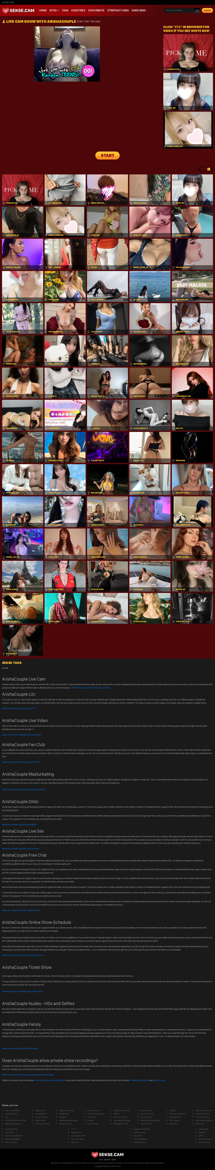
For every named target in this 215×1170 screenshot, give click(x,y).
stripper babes (65, 1124)
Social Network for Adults (15, 1120)
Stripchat (145, 1080)
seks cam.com (204, 1142)
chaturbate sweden (122, 1110)
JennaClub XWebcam (14, 1136)
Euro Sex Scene (120, 1117)
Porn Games (174, 1120)
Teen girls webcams (177, 1114)
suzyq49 (202, 1132)
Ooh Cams (9, 1132)
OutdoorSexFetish (66, 1110)
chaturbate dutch (203, 1114)
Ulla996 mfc (64, 1114)
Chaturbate (96, 10)
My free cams (159, 1080)
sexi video (138, 1136)
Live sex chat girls (12, 1110)
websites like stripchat (68, 1120)
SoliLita (90, 1120)
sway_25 (172, 1110)
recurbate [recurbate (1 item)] (5, 668)
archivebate (39, 1080)
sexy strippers (146, 1110)
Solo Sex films (146, 1124)
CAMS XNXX (139, 10)
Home (43, 10)
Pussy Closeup (41, 1117)
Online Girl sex (140, 1132)
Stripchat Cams (118, 10)
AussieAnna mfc (147, 1114)
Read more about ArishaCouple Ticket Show (22, 991)
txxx (7, 1117)
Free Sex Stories (202, 1117)
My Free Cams (8, 2)
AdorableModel (11, 1129)
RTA (101, 1160)
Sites (53, 10)
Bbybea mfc (40, 1110)
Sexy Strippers (93, 1110)
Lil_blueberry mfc (78, 1136)
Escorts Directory (206, 1139)
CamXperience (11, 1114)
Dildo (19, 824)
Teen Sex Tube (77, 1139)
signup (207, 10)
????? (73, 1129)
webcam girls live (42, 1124)
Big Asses (173, 1124)
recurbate (50, 1080)
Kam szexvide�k (12, 1139)
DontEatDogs (40, 1114)
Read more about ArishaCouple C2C (18, 708)
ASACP (107, 1160)
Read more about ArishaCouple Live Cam (91, 687)
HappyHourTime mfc (142, 1129)
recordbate (61, 1080)
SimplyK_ (63, 1117)
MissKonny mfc (140, 1142)
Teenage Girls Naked (122, 1120)
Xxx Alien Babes (140, 1139)
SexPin (116, 1114)
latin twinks (92, 1117)
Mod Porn (75, 1142)
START (107, 155)
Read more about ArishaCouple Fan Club (21, 762)
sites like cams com (204, 1110)
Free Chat (21, 910)
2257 (201, 1136)
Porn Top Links (11, 1142)
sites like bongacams (204, 1120)
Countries (78, 10)
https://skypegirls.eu (13, 1124)
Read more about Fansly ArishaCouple (20, 1048)
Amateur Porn (175, 1117)
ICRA (114, 1160)
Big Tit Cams (40, 1120)
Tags (65, 10)
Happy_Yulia (76, 1132)
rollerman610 (92, 1124)
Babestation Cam (121, 1124)
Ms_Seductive (146, 1117)
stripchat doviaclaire (95, 1114)
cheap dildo (203, 1129)
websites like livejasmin (150, 1120)
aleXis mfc (200, 1124)
